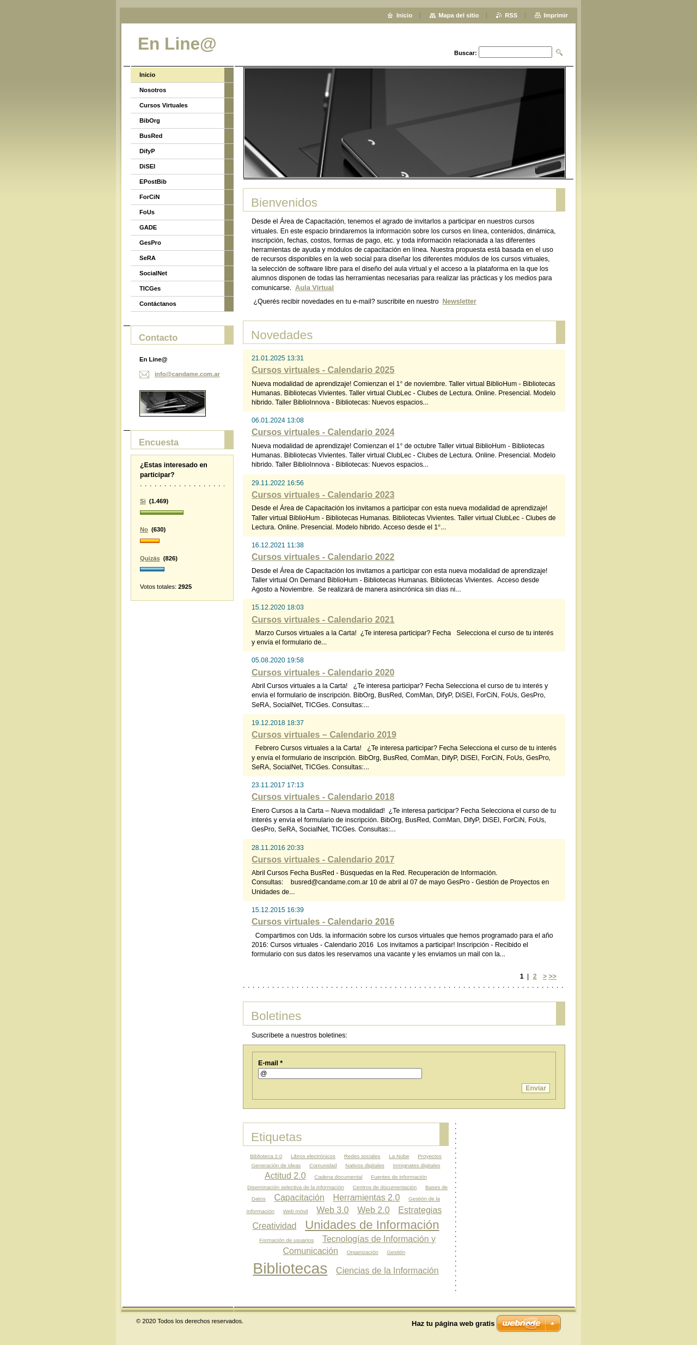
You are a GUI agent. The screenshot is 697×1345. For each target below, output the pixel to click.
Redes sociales (362, 1156)
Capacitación (299, 1197)
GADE (148, 227)
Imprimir (555, 15)
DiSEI (147, 166)
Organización (362, 1252)
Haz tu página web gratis (453, 1323)
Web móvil (295, 1211)
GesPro (150, 242)
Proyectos (430, 1156)
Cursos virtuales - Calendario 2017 (323, 859)
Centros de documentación (385, 1187)
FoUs (147, 212)
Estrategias (420, 1210)
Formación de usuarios (286, 1240)
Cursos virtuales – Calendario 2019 (324, 734)
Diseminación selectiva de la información (295, 1187)
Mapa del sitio (458, 15)
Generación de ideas (276, 1165)
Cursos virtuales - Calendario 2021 (323, 619)
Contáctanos (157, 303)
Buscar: (465, 53)
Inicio (147, 74)
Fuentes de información (399, 1177)
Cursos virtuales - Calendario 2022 (323, 557)
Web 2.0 (373, 1210)
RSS (511, 15)
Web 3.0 (332, 1210)
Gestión (396, 1252)
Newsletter (459, 301)
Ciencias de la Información (387, 1270)
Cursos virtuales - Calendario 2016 (323, 921)
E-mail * (270, 1063)
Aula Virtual (314, 288)
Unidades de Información (372, 1225)
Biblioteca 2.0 (266, 1156)
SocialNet (153, 273)
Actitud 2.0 (285, 1175)
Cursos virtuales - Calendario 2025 (323, 370)
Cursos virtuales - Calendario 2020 (323, 672)
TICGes (150, 288)
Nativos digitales (364, 1165)
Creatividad (275, 1226)
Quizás (150, 558)
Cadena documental (338, 1177)
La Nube (399, 1156)
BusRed (150, 135)
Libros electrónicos (313, 1156)
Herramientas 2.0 (366, 1197)
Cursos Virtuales (163, 105)
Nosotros (152, 90)
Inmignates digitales (417, 1165)
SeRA (147, 258)
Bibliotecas (290, 1268)
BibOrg (149, 120)
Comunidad (323, 1165)
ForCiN (149, 197)
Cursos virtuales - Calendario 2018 (323, 796)
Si (143, 501)
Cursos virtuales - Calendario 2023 (323, 494)
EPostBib (153, 181)
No (144, 529)
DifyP (147, 151)
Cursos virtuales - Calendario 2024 (323, 432)
